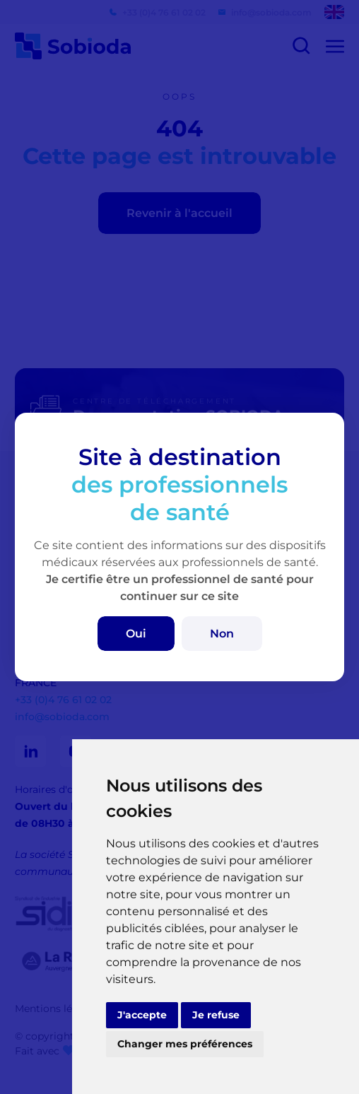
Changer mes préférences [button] (184, 1043)
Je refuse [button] (216, 1014)
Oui (136, 633)
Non (222, 633)
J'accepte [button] (142, 1014)
